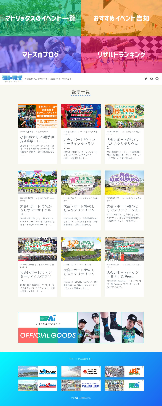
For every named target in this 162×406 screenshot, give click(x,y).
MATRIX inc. (84, 398)
